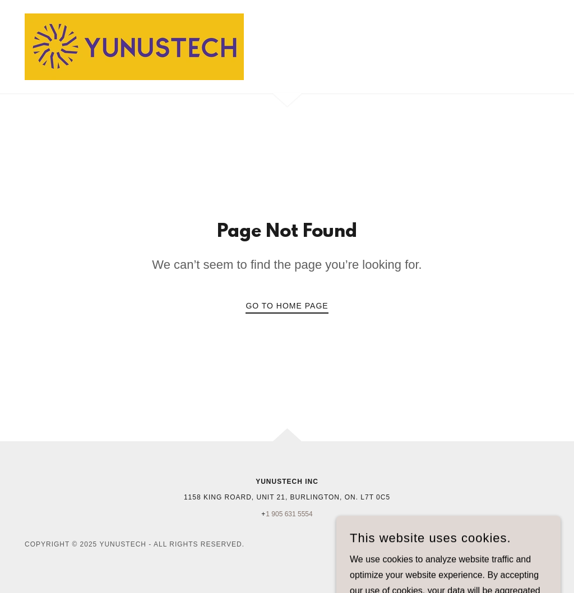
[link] (134, 46)
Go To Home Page (287, 305)
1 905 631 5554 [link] (289, 514)
